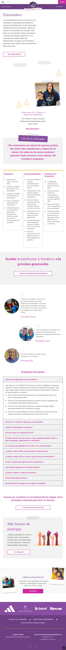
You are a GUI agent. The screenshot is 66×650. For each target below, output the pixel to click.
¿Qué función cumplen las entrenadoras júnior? (33, 467)
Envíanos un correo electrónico (33, 507)
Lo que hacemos (6, 6)
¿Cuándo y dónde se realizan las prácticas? (33, 472)
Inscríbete (59, 6)
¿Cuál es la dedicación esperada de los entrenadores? (33, 461)
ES (8, 2)
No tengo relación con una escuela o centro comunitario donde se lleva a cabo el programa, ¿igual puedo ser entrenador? (33, 439)
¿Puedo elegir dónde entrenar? (33, 477)
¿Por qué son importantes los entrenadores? (33, 379)
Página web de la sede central (33, 622)
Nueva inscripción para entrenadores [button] (33, 273)
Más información (33, 128)
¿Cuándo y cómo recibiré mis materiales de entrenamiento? (33, 451)
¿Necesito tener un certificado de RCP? (33, 432)
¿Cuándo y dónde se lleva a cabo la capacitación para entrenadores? (33, 456)
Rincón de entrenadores (43, 619)
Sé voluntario (19, 551)
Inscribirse (33, 590)
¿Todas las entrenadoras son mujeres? (33, 427)
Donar (62, 2)
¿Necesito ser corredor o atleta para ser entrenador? (33, 421)
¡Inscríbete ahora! (14, 54)
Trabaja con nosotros (18, 619)
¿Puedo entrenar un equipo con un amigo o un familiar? (33, 483)
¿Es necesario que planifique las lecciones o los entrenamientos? (33, 445)
